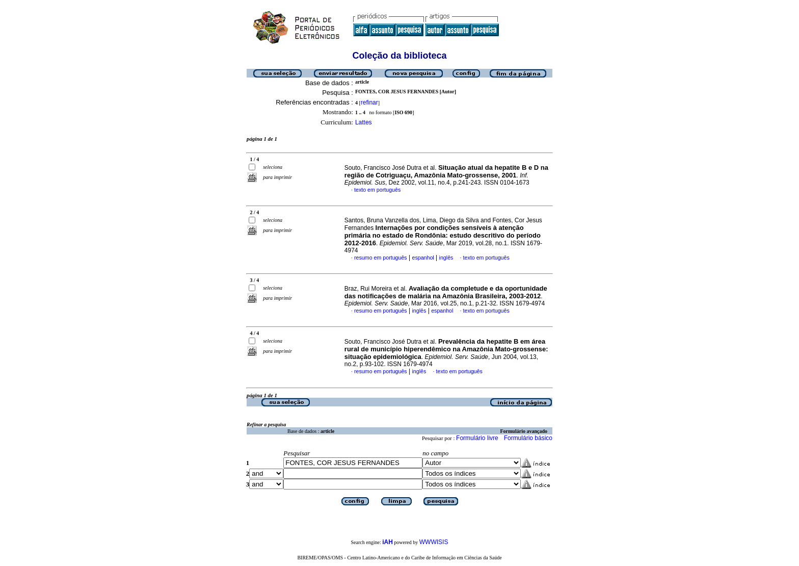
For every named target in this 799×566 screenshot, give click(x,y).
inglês (446, 257)
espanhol (423, 257)
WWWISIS (433, 542)
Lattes (363, 122)
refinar (369, 102)
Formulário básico (528, 438)
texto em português (377, 190)
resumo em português (380, 257)
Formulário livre (477, 438)
